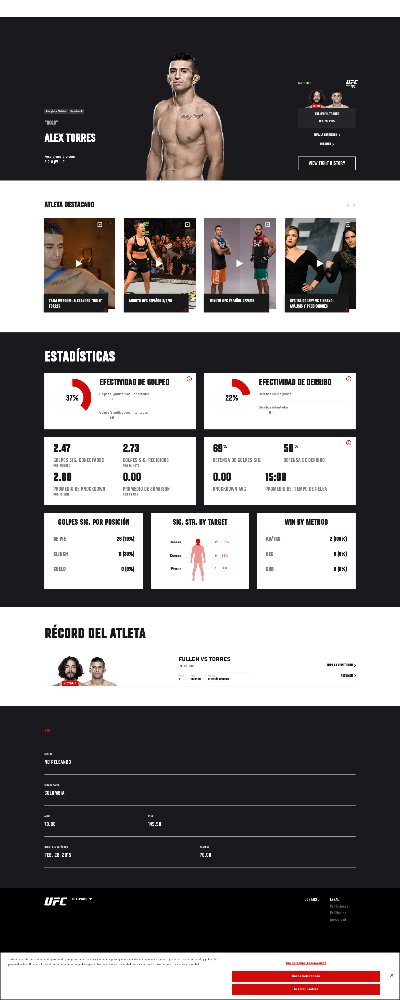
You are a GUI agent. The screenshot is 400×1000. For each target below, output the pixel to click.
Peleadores (86, 19)
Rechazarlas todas (306, 976)
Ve (322, 19)
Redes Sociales (300, 19)
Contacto (312, 900)
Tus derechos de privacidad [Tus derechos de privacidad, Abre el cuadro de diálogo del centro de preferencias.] (306, 963)
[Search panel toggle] (358, 19)
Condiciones (339, 906)
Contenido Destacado (119, 19)
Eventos (39, 19)
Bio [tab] (47, 731)
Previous (348, 205)
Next (354, 205)
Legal (334, 900)
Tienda (345, 19)
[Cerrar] (391, 975)
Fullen (189, 660)
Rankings (61, 19)
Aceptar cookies (306, 989)
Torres (220, 660)
